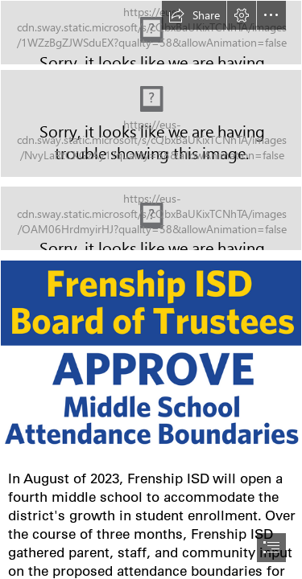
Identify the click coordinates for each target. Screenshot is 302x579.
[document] (151, 289)
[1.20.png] (151, 123)
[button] (194, 15)
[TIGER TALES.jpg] (151, 32)
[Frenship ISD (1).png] (151, 360)
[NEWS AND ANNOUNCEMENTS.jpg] (151, 218)
